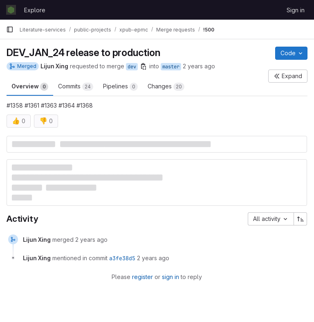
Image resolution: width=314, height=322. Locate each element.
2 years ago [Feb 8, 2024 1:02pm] (199, 66)
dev (132, 66)
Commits (75, 87)
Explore (34, 10)
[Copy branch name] (143, 66)
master (170, 66)
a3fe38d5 (122, 258)
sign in (170, 276)
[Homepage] (11, 9)
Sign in (296, 10)
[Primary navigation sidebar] (9, 29)
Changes (166, 87)
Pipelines (120, 87)
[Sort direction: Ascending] (300, 218)
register (142, 276)
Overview (29, 87)
